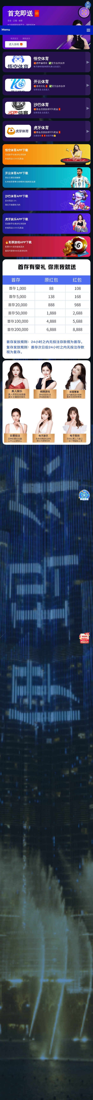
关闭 (88, 5)
